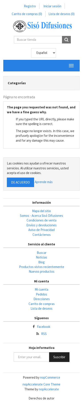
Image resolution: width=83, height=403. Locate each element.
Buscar (41, 252)
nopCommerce (50, 377)
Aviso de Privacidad (41, 230)
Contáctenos (42, 235)
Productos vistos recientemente (41, 267)
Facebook (43, 327)
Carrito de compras (27, 14)
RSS (44, 334)
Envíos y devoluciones (41, 225)
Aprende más (44, 182)
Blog (41, 262)
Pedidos (41, 294)
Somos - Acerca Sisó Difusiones (41, 215)
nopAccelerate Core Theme (41, 384)
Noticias (41, 257)
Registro (30, 6)
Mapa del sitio (41, 211)
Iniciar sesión (52, 6)
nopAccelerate (49, 389)
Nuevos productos (41, 271)
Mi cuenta (41, 289)
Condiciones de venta (41, 220)
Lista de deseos (41, 308)
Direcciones (41, 299)
